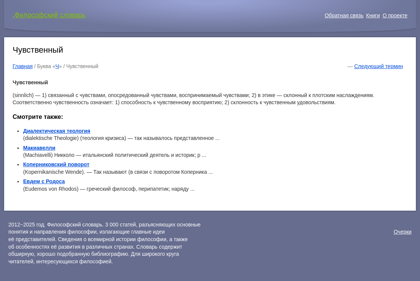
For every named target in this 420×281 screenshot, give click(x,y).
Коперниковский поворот (56, 164)
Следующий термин (378, 66)
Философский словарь (49, 15)
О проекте (394, 15)
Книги (373, 15)
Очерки (403, 232)
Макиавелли (39, 148)
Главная (22, 66)
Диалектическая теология (56, 131)
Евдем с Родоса (44, 181)
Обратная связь (344, 15)
